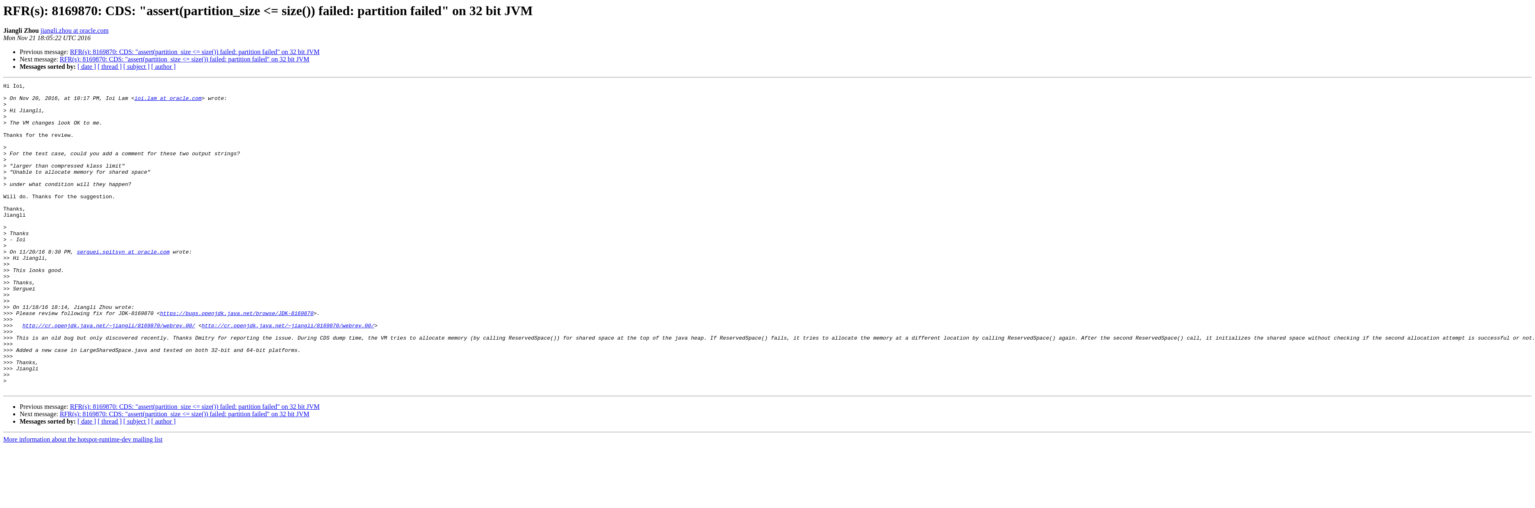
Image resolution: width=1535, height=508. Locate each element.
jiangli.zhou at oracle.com (75, 30)
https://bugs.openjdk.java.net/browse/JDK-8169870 (236, 359)
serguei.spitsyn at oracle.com (123, 286)
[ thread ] (110, 66)
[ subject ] (136, 66)
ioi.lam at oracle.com (168, 101)
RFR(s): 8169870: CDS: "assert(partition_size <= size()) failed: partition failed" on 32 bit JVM (195, 51)
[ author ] (163, 66)
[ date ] (86, 66)
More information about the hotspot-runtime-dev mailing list (82, 500)
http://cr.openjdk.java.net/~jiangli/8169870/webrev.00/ (109, 374)
